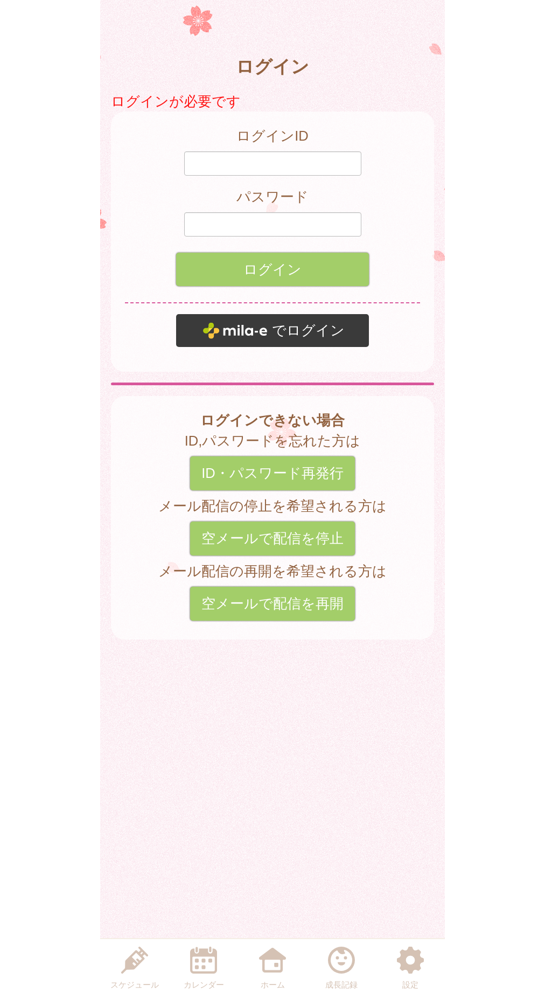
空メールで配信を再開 (272, 603)
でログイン (308, 330)
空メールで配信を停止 (272, 538)
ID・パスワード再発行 (272, 473)
